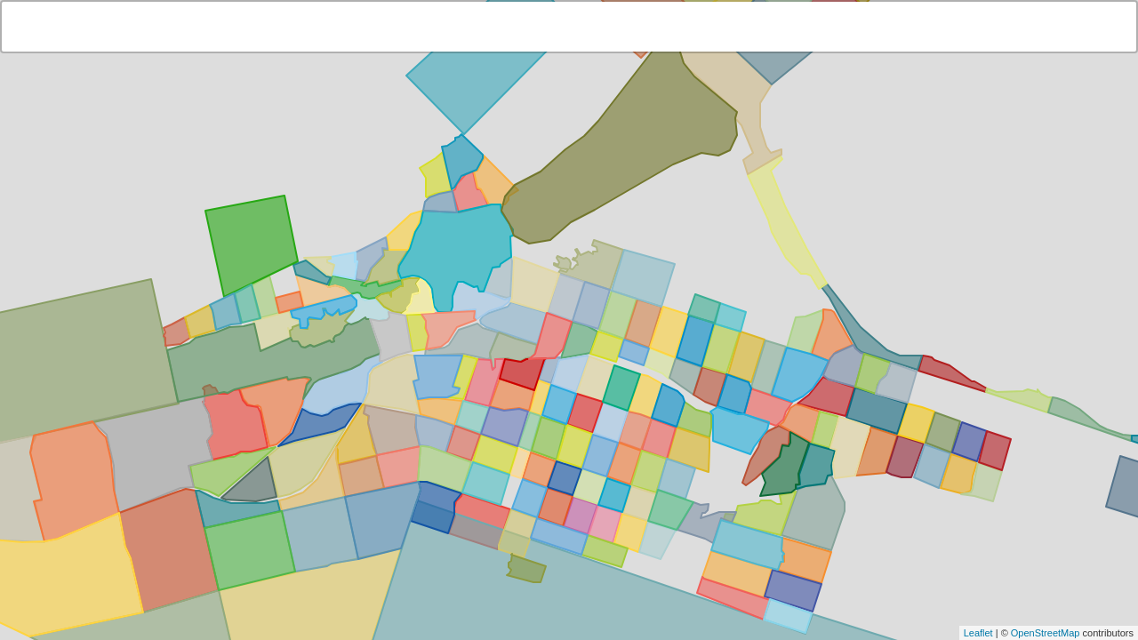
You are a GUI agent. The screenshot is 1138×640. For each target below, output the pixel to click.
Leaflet (978, 633)
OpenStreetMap (1045, 633)
